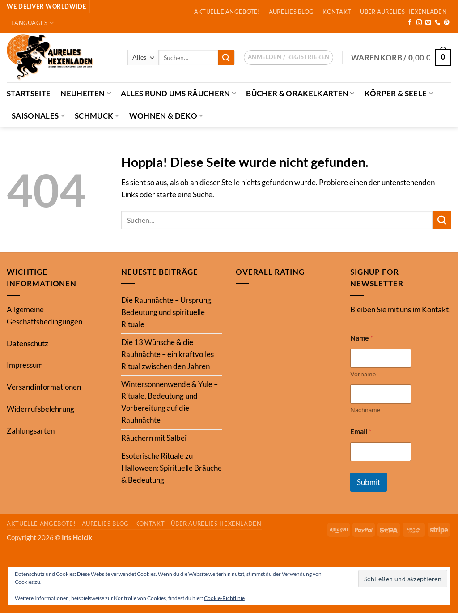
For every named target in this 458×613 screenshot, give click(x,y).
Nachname (365, 409)
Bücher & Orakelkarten (300, 93)
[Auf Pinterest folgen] (447, 23)
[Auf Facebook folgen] (410, 23)
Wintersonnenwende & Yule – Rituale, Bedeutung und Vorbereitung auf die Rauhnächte (169, 402)
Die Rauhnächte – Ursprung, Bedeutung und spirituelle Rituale (167, 312)
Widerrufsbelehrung (40, 408)
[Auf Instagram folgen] (419, 23)
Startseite (29, 93)
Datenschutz (27, 343)
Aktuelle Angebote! (227, 11)
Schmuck (97, 115)
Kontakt (336, 11)
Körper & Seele (399, 93)
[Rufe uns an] (438, 23)
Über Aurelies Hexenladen (403, 11)
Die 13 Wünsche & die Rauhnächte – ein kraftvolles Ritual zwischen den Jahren (167, 354)
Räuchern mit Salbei (154, 438)
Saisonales (38, 115)
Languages (32, 23)
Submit (368, 482)
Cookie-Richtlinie (224, 598)
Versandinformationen (44, 387)
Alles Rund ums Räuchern (178, 93)
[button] (288, 57)
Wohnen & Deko (166, 115)
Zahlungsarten (31, 430)
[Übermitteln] (226, 57)
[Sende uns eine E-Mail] (428, 23)
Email (360, 431)
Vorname (363, 374)
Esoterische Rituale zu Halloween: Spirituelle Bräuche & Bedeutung (171, 468)
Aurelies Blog (291, 11)
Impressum (25, 365)
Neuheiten (85, 93)
